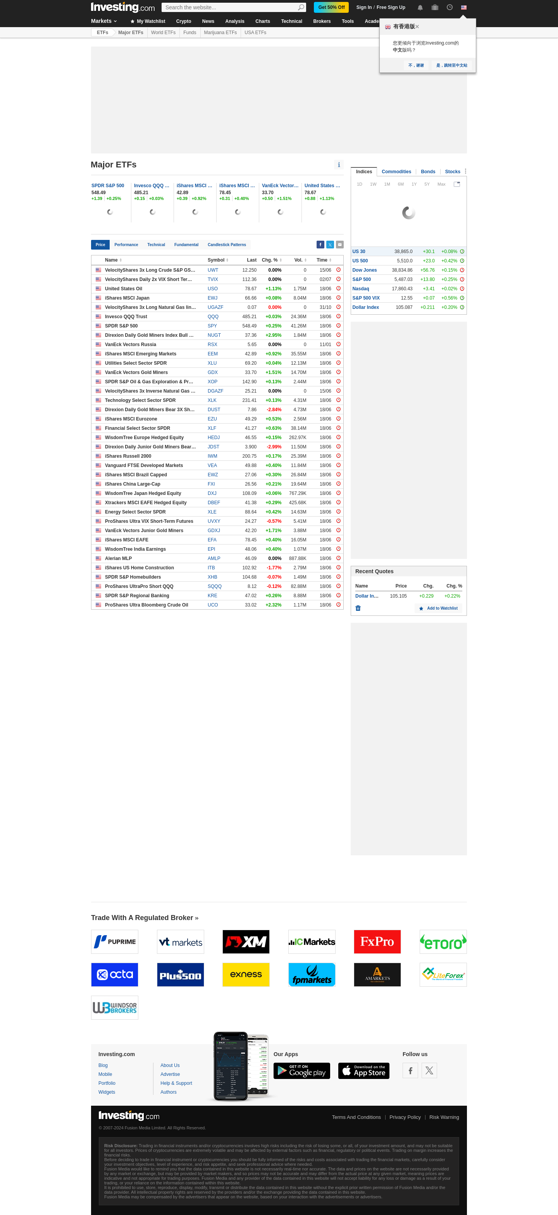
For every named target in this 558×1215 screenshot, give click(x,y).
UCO (213, 605)
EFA (212, 540)
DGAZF (216, 391)
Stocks (452, 171)
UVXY (214, 521)
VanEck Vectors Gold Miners (280, 185)
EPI (211, 549)
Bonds (428, 171)
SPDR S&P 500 (107, 185)
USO (213, 288)
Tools (348, 21)
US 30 (358, 251)
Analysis (235, 21)
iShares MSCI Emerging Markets (195, 185)
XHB (212, 577)
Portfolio (106, 1083)
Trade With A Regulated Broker (142, 918)
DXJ (212, 493)
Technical (291, 21)
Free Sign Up (391, 7)
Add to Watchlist (442, 608)
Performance (126, 245)
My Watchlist (148, 21)
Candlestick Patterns (227, 245)
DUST (214, 409)
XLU (212, 363)
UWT (213, 270)
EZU (212, 419)
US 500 (360, 261)
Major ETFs (130, 32)
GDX (213, 372)
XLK (212, 400)
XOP (212, 381)
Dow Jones (364, 270)
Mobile (105, 1074)
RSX (212, 344)
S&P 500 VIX (366, 298)
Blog (103, 1065)
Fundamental (186, 245)
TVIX (213, 279)
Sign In (364, 7)
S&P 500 (361, 279)
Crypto (183, 21)
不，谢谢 (416, 65)
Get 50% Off (332, 7)
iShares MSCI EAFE (238, 185)
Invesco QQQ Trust (152, 185)
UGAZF (216, 307)
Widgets (106, 1092)
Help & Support (176, 1083)
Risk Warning (444, 1117)
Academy (375, 21)
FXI (211, 484)
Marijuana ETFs (220, 32)
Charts (262, 21)
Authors (168, 1092)
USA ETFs (255, 32)
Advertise (170, 1074)
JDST (213, 447)
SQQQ (215, 586)
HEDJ (214, 437)
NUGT (214, 335)
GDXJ (214, 530)
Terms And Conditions (356, 1117)
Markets (101, 21)
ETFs (102, 32)
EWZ (213, 474)
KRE (212, 595)
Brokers (322, 21)
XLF (212, 428)
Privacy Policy (405, 1117)
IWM (212, 456)
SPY (212, 326)
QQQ (213, 316)
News (208, 21)
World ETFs (163, 32)
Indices (364, 171)
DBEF (214, 502)
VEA (212, 465)
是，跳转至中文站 (451, 65)
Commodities (396, 171)
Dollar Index (365, 307)
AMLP (214, 558)
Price (100, 245)
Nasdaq (360, 288)
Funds (189, 32)
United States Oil (323, 185)
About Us (169, 1065)
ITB (211, 567)
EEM (213, 354)
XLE (212, 512)
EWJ (212, 298)
